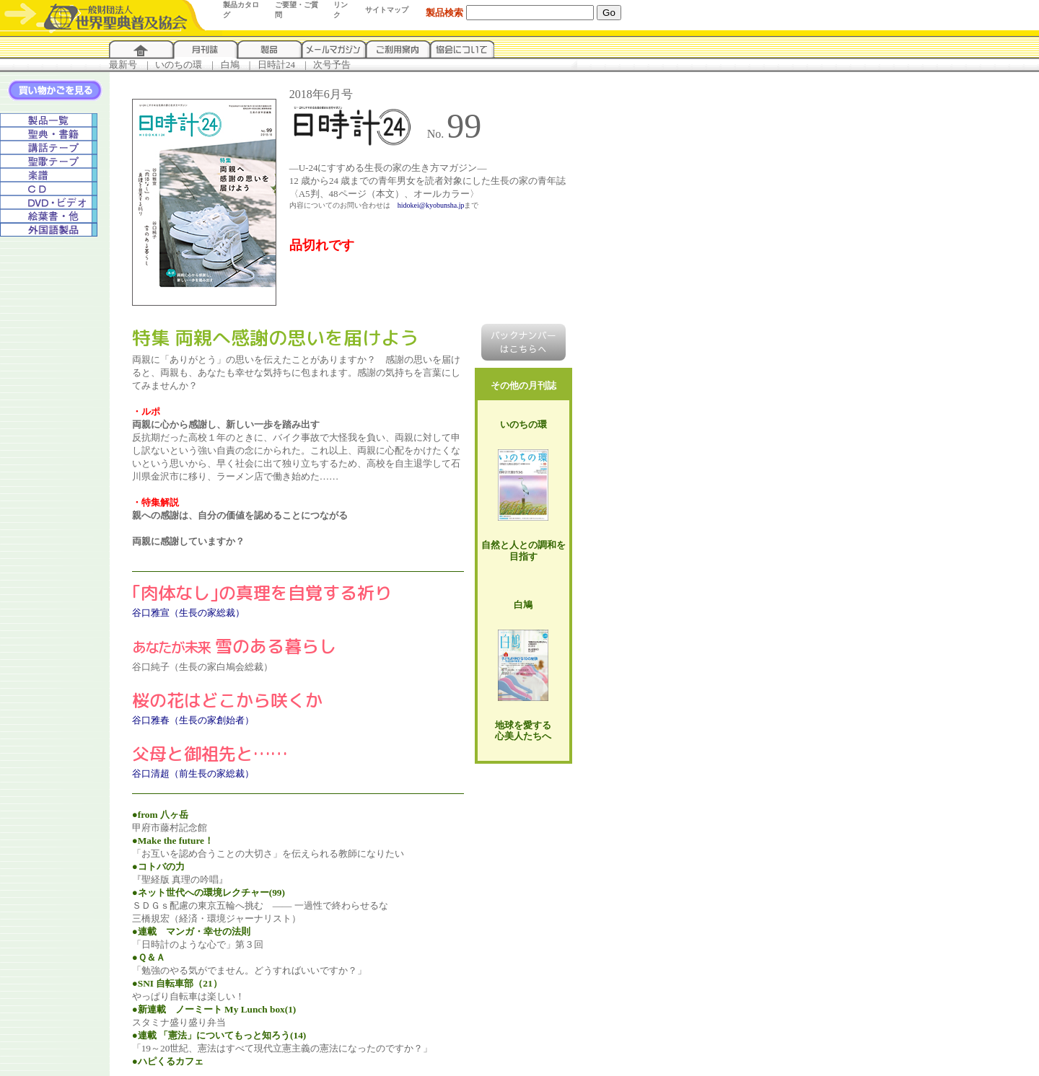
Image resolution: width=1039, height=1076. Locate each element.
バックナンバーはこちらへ (523, 342)
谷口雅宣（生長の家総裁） (188, 612)
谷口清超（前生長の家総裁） (193, 773)
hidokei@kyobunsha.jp (431, 205)
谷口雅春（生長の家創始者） (193, 720)
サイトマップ (386, 10)
